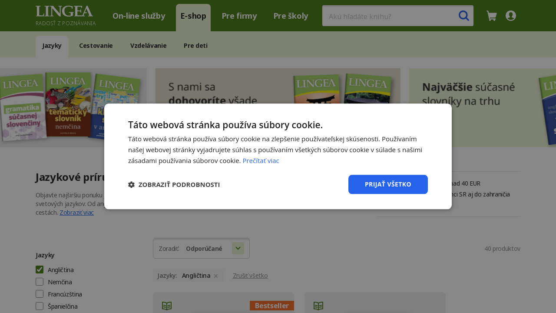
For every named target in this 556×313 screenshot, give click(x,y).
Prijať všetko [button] (388, 184)
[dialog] (278, 156)
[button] (174, 184)
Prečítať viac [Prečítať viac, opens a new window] (260, 160)
